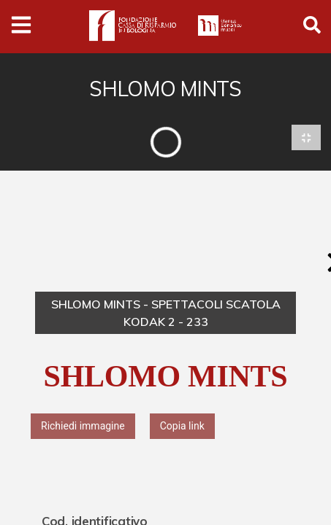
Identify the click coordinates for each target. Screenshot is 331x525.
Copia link (182, 426)
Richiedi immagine (83, 426)
